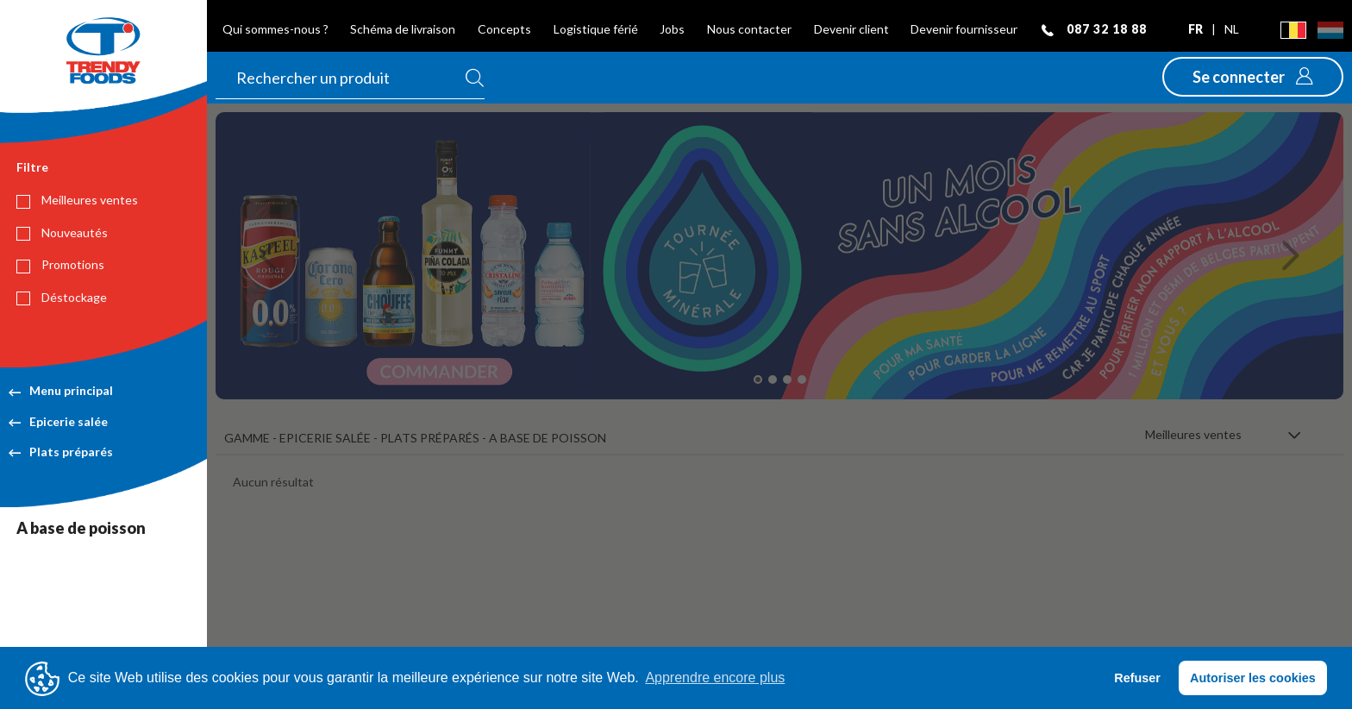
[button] (1252, 77)
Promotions (60, 265)
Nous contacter (749, 29)
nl (1231, 29)
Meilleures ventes (77, 200)
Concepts (504, 29)
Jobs (672, 29)
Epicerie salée (58, 421)
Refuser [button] (1137, 678)
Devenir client (851, 29)
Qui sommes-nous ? (275, 29)
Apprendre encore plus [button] (715, 677)
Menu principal (61, 390)
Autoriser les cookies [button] (1253, 678)
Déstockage (61, 297)
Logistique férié (596, 29)
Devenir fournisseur (964, 29)
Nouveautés (62, 233)
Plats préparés (61, 451)
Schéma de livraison (402, 29)
